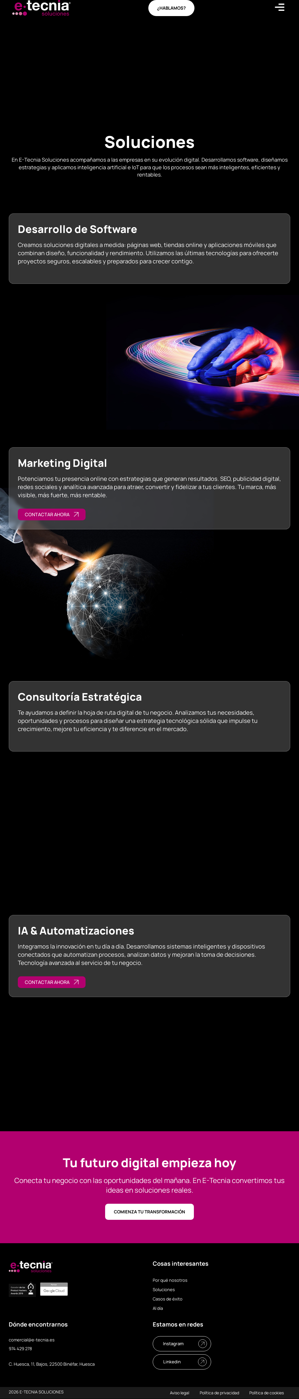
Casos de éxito (168, 1299)
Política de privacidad (217, 1393)
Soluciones (164, 1289)
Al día (158, 1308)
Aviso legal (176, 1393)
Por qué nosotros (170, 1280)
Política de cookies (266, 1393)
